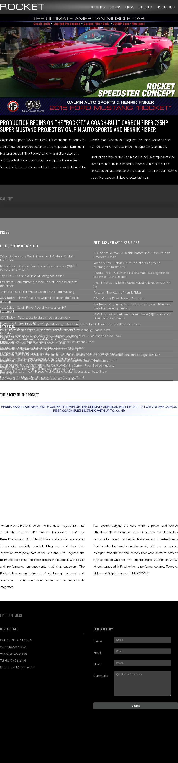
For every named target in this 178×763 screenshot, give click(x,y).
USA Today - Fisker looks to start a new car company (35, 317)
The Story (145, 7)
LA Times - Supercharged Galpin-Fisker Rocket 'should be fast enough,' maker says (55, 330)
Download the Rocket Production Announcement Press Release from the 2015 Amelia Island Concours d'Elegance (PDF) (80, 355)
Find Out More (166, 7)
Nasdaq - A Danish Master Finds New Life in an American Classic (42, 377)
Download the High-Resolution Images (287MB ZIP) (34, 349)
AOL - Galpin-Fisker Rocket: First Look (119, 298)
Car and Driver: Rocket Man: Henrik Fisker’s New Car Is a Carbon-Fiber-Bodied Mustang (57, 365)
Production (97, 7)
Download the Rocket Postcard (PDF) (25, 366)
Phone (97, 664)
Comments (100, 675)
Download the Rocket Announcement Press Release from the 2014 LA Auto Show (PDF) (58, 360)
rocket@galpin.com (21, 667)
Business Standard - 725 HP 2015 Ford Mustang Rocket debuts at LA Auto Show (53, 371)
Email (97, 652)
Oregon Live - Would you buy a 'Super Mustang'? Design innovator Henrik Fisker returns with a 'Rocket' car (70, 324)
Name (97, 641)
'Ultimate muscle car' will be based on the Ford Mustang (37, 292)
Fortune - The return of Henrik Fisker (117, 292)
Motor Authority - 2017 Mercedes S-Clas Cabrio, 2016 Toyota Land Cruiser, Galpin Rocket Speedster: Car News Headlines (37, 369)
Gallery (115, 7)
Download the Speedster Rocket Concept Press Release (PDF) (41, 337)
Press (129, 7)
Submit (136, 705)
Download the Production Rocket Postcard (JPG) (32, 343)
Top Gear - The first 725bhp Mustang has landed (32, 276)
